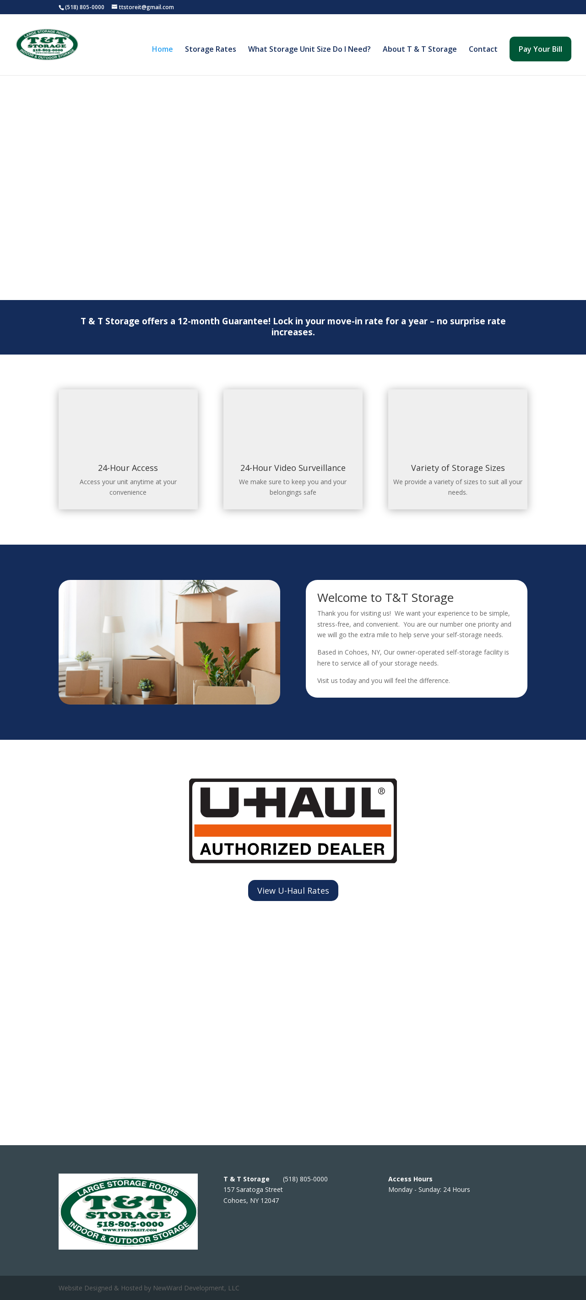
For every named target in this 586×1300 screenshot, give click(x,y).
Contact (483, 50)
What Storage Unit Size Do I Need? (309, 50)
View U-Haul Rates (293, 890)
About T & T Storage (420, 50)
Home (162, 50)
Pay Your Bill (540, 49)
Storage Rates (210, 50)
